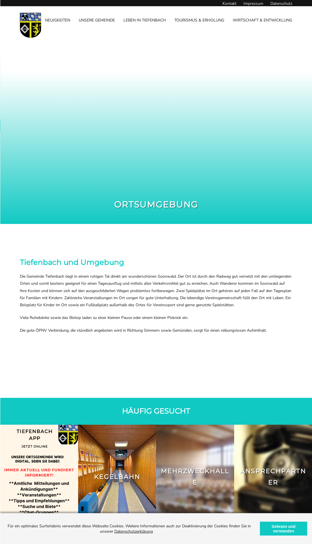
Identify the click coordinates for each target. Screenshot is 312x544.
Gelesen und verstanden (284, 528)
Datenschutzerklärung (133, 531)
